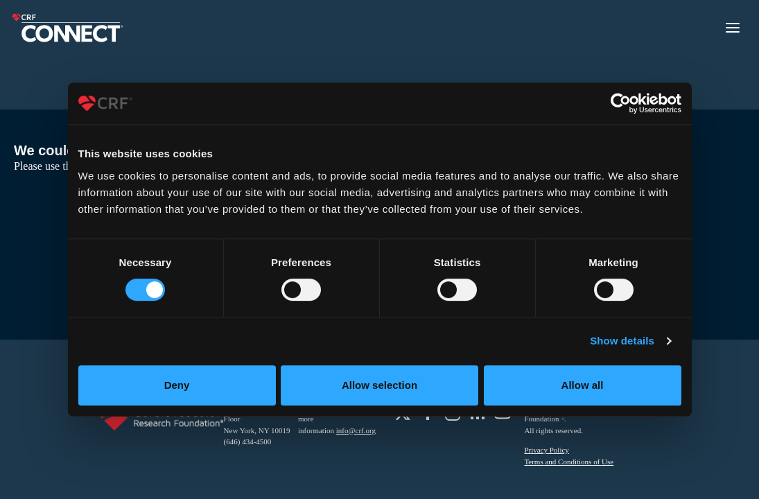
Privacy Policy (546, 450)
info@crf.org (356, 430)
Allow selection (379, 385)
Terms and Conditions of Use (568, 461)
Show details (622, 341)
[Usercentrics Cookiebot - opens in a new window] (620, 103)
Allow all (582, 385)
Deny (177, 385)
